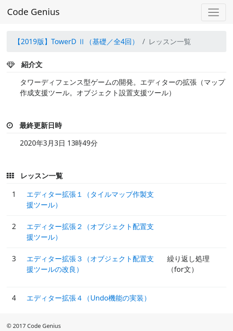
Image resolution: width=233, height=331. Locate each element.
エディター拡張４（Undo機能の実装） (89, 298)
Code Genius (33, 12)
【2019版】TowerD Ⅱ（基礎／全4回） (76, 41)
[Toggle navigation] (213, 12)
